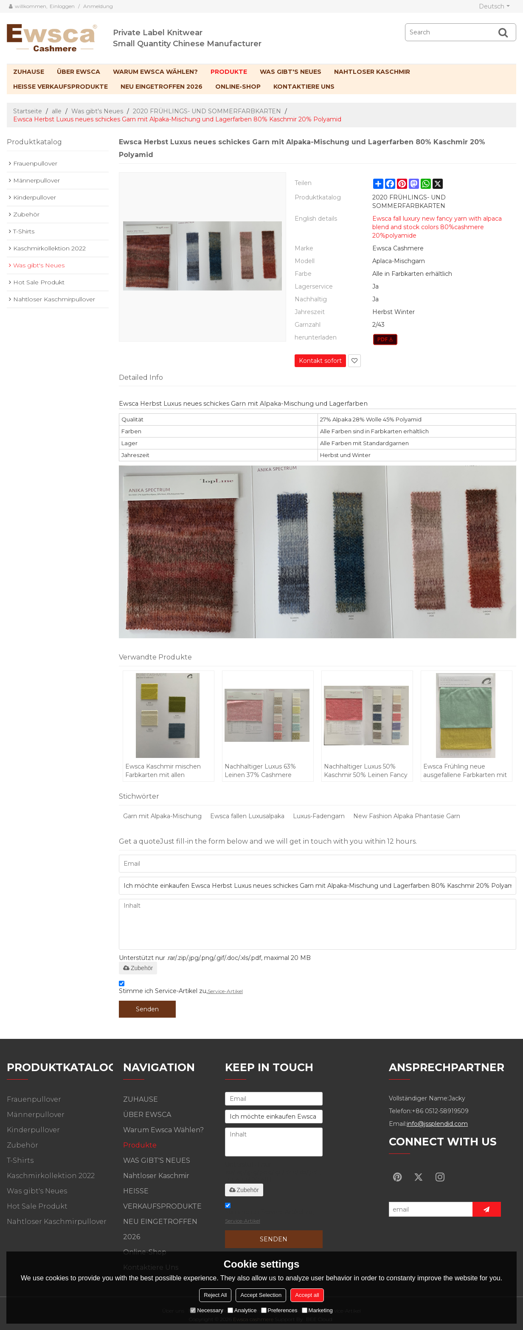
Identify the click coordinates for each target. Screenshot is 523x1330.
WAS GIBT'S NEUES (290, 72)
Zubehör (138, 968)
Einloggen (62, 6)
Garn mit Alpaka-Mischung (162, 816)
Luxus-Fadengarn (319, 816)
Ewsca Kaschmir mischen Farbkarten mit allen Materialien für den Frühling (166, 771)
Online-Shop (238, 86)
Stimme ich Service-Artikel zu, (181, 988)
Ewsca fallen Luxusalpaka (247, 816)
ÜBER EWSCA (78, 72)
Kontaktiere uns (304, 86)
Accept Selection (260, 1295)
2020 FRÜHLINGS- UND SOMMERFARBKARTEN (207, 111)
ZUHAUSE (28, 72)
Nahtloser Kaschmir (372, 72)
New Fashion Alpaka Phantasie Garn (406, 816)
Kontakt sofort (320, 361)
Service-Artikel (225, 991)
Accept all (307, 1295)
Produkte (229, 72)
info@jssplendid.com (437, 1124)
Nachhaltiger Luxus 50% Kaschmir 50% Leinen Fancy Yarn (366, 771)
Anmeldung (98, 6)
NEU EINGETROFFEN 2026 (161, 86)
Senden (147, 1009)
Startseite (27, 111)
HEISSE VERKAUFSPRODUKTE (60, 86)
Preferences (279, 1310)
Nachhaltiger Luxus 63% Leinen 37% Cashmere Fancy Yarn (260, 771)
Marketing (317, 1310)
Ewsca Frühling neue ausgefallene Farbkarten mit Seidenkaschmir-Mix (465, 771)
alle (57, 111)
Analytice (242, 1310)
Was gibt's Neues (97, 111)
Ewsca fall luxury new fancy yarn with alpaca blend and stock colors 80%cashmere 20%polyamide (437, 227)
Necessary (206, 1310)
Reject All (215, 1295)
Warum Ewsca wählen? (155, 72)
